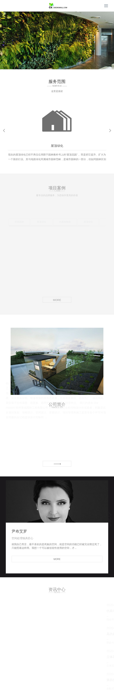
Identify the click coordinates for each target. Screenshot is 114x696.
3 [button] (62, 66)
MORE (57, 300)
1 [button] (52, 66)
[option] (57, 40)
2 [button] (57, 66)
